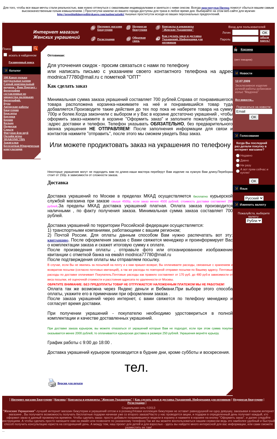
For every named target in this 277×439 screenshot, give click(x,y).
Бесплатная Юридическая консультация (21, 147)
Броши (8, 119)
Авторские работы (16, 106)
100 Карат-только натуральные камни (17, 79)
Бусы (7, 103)
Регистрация (105, 39)
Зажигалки (11, 142)
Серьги (8, 129)
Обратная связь (139, 39)
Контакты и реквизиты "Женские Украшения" (178, 28)
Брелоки (9, 116)
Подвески (10, 126)
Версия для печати (70, 383)
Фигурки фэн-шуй (16, 132)
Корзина (60, 399)
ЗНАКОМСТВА (14, 139)
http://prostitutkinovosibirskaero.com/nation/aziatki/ (90, 14)
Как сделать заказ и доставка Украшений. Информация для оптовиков (182, 39)
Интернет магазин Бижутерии (109, 28)
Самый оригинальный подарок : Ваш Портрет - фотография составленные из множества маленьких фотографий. (20, 92)
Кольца (9, 123)
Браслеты (10, 113)
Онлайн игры (13, 136)
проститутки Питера (215, 7)
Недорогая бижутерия (140, 28)
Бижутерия (11, 110)
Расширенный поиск (21, 62)
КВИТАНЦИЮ (58, 240)
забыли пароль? (265, 39)
